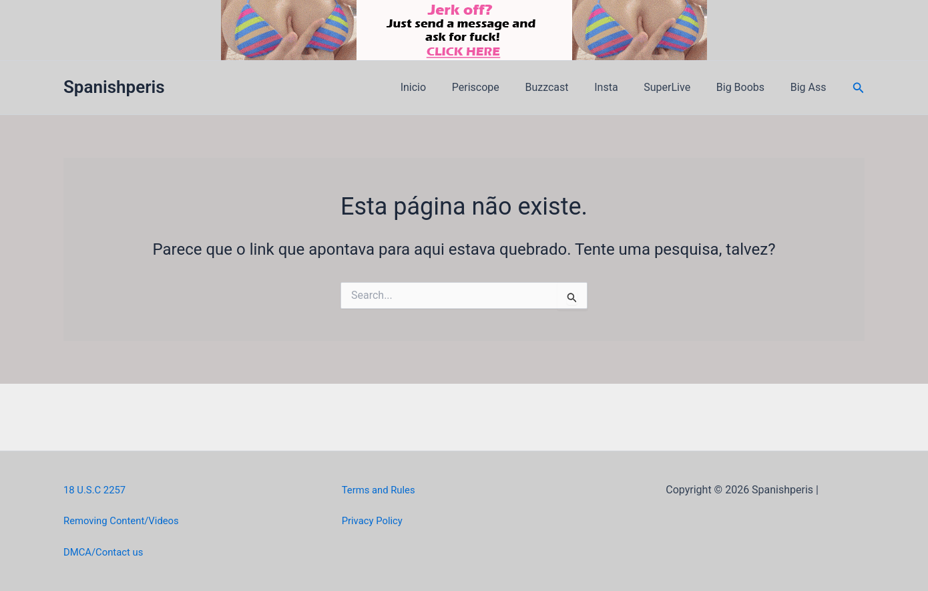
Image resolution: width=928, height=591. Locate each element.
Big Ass (810, 87)
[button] (859, 88)
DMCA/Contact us (106, 552)
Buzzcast (566, 87)
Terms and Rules (381, 489)
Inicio (442, 87)
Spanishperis (114, 87)
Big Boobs (747, 87)
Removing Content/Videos (125, 520)
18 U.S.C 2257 (97, 489)
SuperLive (678, 87)
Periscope (499, 87)
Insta (622, 87)
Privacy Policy (375, 520)
